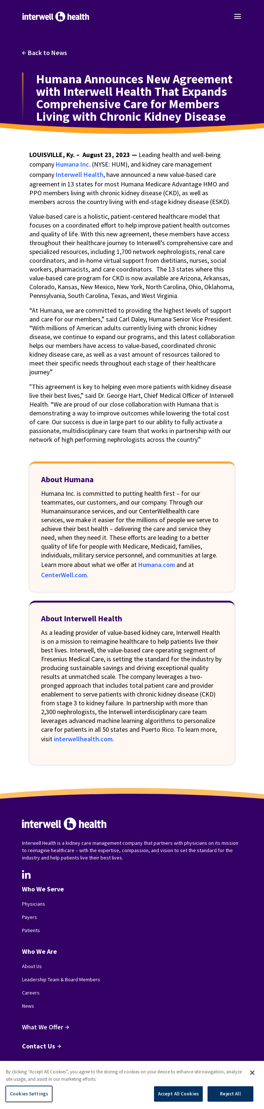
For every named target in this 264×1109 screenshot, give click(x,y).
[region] (132, 1085)
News (28, 1006)
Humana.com (156, 564)
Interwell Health (79, 174)
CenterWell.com (64, 575)
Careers (31, 992)
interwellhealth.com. (84, 739)
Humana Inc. (73, 164)
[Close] (252, 1073)
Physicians (33, 904)
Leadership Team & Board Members (61, 979)
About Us (32, 966)
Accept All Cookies (178, 1094)
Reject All (230, 1094)
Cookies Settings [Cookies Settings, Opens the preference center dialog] (29, 1094)
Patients (31, 930)
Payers (29, 917)
